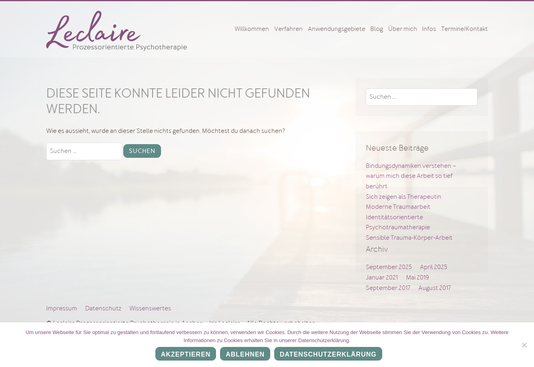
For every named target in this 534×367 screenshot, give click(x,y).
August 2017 (434, 288)
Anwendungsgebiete (336, 29)
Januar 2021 (382, 277)
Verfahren (288, 29)
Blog (376, 29)
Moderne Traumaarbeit (398, 207)
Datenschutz (103, 308)
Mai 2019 (417, 277)
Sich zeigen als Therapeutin (403, 197)
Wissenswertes (150, 308)
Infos (429, 29)
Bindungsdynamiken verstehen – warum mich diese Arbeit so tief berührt (411, 176)
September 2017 (388, 288)
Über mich (402, 29)
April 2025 (433, 267)
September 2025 (389, 267)
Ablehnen (245, 354)
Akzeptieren (186, 354)
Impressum (61, 308)
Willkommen (251, 29)
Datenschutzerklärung (328, 354)
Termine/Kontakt (464, 29)
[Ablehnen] (524, 345)
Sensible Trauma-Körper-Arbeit (409, 238)
